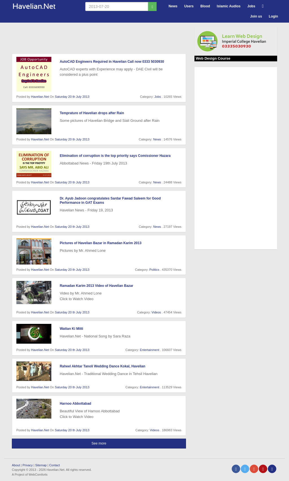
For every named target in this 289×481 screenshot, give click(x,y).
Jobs (251, 6)
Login (273, 16)
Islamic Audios (228, 6)
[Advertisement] (114, 39)
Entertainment (149, 350)
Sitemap (41, 465)
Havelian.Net (40, 96)
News (172, 6)
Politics (154, 269)
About (16, 465)
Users (189, 6)
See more (98, 443)
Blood (205, 6)
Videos (156, 312)
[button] (263, 5)
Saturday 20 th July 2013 (72, 96)
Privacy (28, 465)
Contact (54, 465)
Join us (256, 16)
